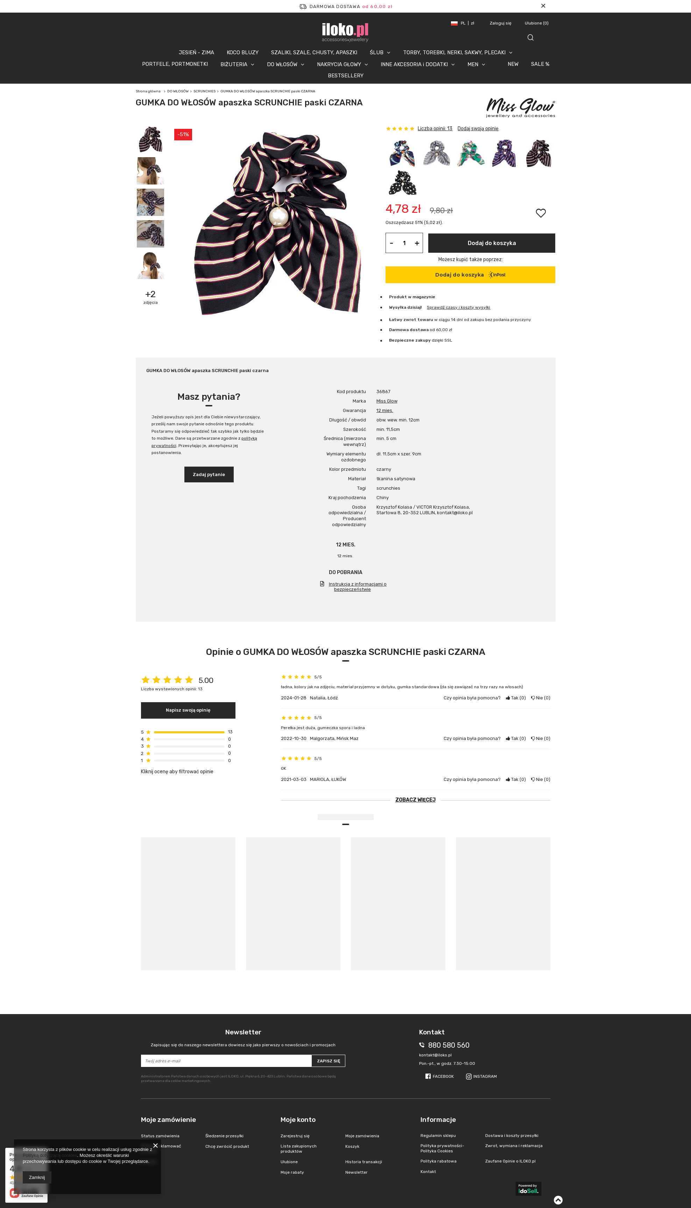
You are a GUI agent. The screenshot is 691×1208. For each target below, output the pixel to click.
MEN (472, 64)
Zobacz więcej (415, 800)
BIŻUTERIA (233, 64)
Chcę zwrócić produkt (227, 1146)
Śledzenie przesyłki (224, 1135)
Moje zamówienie (168, 1120)
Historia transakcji (363, 1161)
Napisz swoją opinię (188, 710)
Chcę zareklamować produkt (161, 1148)
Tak (516, 697)
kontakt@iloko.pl (435, 1055)
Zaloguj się (501, 23)
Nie (540, 697)
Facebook (443, 1076)
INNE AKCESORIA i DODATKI (414, 64)
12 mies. (384, 410)
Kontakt (148, 1161)
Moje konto (298, 1120)
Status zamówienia (160, 1135)
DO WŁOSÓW (282, 64)
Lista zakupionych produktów (299, 1148)
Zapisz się (328, 1061)
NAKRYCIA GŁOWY (339, 64)
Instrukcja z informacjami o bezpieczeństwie (358, 586)
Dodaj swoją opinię (478, 129)
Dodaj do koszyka (492, 243)
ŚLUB (376, 52)
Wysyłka (397, 307)
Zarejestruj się (295, 1135)
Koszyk (352, 1146)
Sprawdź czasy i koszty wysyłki (458, 307)
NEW (513, 64)
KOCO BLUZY (243, 52)
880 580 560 (449, 1045)
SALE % (540, 64)
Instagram (485, 1076)
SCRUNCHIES (204, 91)
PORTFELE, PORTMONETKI (175, 64)
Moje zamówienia (362, 1135)
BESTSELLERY (346, 75)
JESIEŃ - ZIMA (196, 52)
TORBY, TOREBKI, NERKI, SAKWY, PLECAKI (454, 52)
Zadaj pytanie (209, 474)
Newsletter (243, 1038)
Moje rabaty (292, 1172)
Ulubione (537, 23)
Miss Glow (386, 401)
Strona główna (148, 91)
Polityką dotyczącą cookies (50, 1155)
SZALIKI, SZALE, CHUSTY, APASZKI (314, 52)
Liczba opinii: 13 (435, 128)
